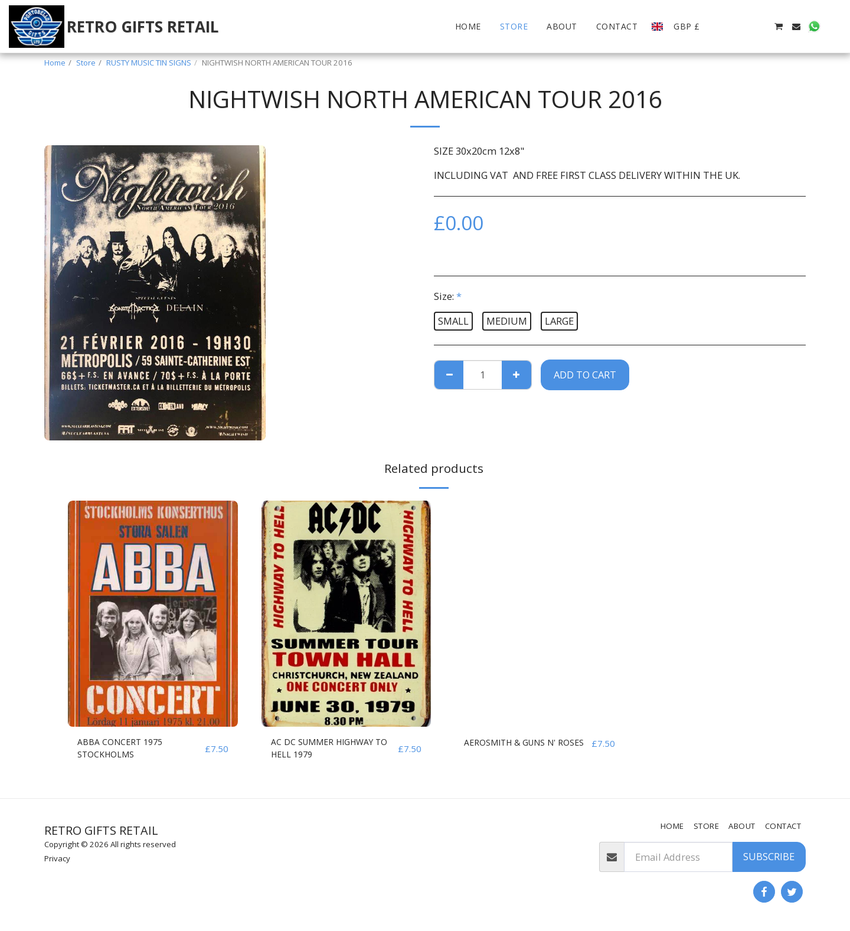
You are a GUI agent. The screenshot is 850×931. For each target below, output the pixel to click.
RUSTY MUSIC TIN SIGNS (148, 62)
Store (86, 62)
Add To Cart (585, 374)
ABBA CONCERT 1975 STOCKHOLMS (124, 750)
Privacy (57, 858)
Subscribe (769, 856)
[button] (725, 26)
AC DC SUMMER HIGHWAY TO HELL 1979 (330, 750)
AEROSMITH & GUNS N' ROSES (517, 750)
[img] (153, 614)
